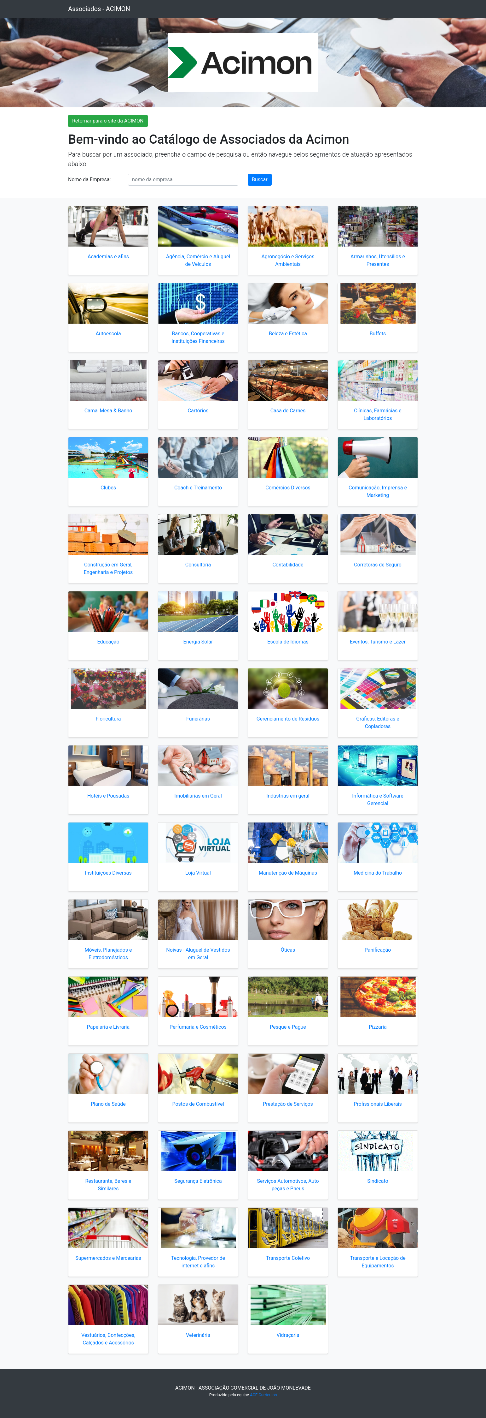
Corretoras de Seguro (378, 565)
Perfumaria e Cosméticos (198, 1027)
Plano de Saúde (108, 1104)
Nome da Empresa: (89, 179)
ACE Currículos (263, 1394)
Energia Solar (198, 642)
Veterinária (198, 1335)
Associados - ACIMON (99, 9)
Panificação (378, 950)
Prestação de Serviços (288, 1104)
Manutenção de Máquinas (288, 873)
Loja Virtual (198, 873)
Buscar (260, 179)
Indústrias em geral (287, 796)
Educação (108, 642)
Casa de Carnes (288, 411)
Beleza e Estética (288, 334)
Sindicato (377, 1181)
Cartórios (198, 411)
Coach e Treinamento (198, 488)
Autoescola (108, 334)
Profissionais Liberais (378, 1104)
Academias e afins (108, 257)
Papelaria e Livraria (108, 1027)
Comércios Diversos (287, 488)
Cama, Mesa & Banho (108, 411)
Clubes (108, 488)
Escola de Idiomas (287, 642)
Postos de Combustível (198, 1104)
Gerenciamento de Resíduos (288, 719)
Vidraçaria (287, 1335)
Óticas (288, 950)
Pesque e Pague (288, 1027)
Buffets (378, 334)
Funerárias (198, 719)
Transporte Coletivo (288, 1258)
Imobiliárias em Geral (198, 796)
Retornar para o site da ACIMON (108, 121)
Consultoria (198, 565)
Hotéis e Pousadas (108, 796)
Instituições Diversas (108, 873)
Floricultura (108, 719)
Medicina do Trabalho (378, 873)
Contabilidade (287, 565)
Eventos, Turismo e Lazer (378, 642)
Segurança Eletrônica (198, 1181)
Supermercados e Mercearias (108, 1258)
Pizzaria (378, 1027)
